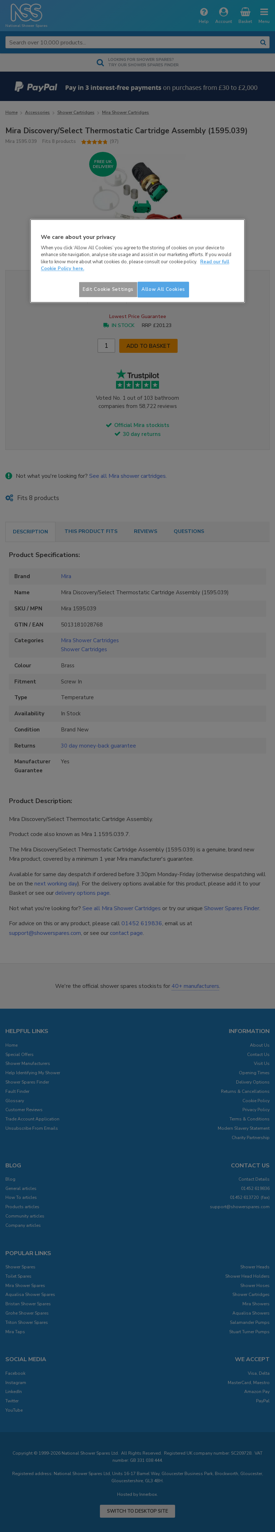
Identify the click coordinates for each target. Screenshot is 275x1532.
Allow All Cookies (163, 289)
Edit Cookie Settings (108, 289)
